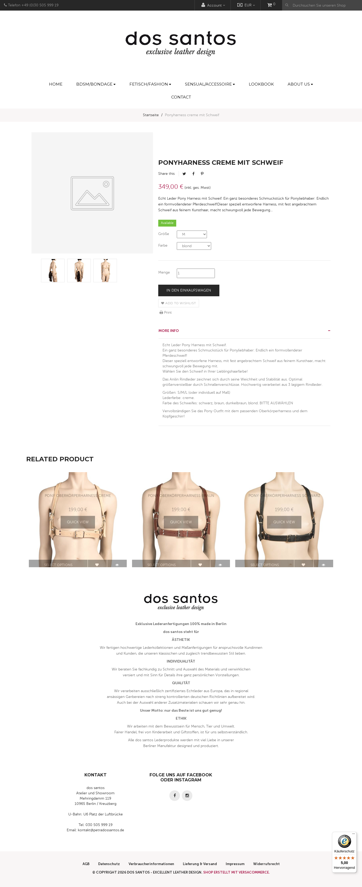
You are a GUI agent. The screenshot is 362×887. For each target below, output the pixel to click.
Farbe (163, 245)
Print (166, 313)
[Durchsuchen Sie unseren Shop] (322, 5)
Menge (164, 272)
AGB (86, 864)
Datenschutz (109, 864)
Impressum (235, 864)
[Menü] (353, 835)
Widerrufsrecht (266, 864)
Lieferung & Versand (200, 864)
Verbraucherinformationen (151, 864)
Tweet (184, 174)
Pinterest (202, 174)
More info (169, 330)
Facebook (193, 174)
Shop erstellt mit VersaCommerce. (236, 872)
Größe (163, 234)
